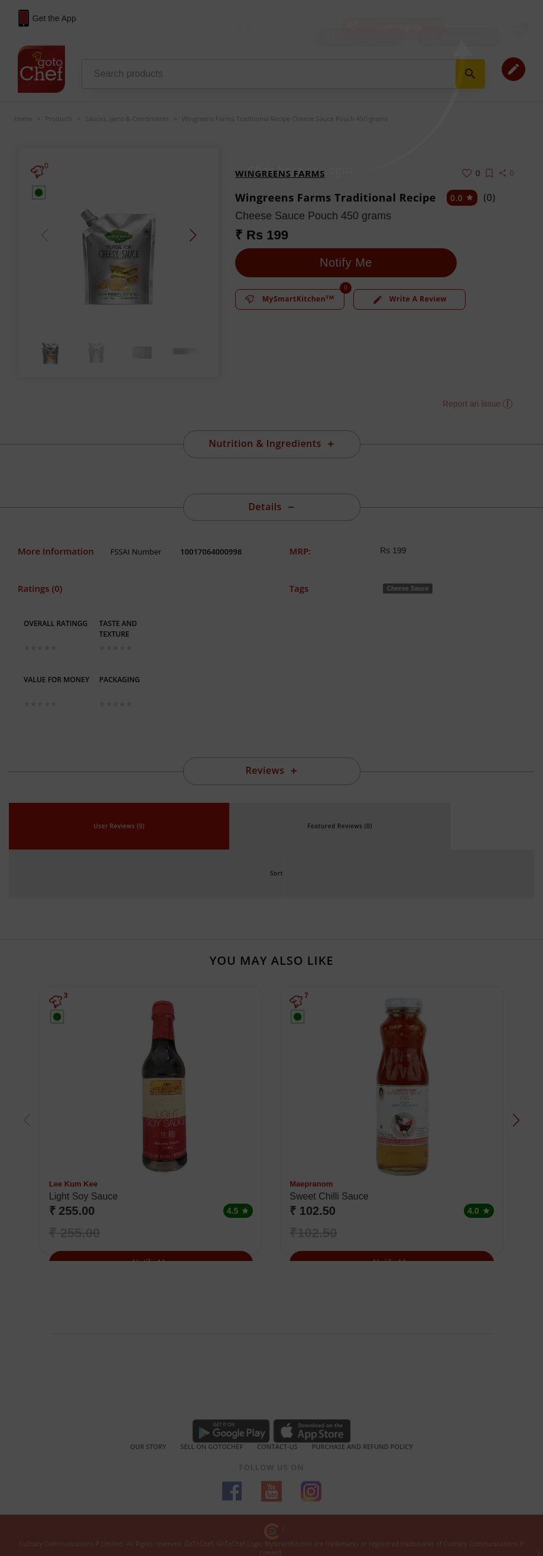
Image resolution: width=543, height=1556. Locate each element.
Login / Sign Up (399, 26)
